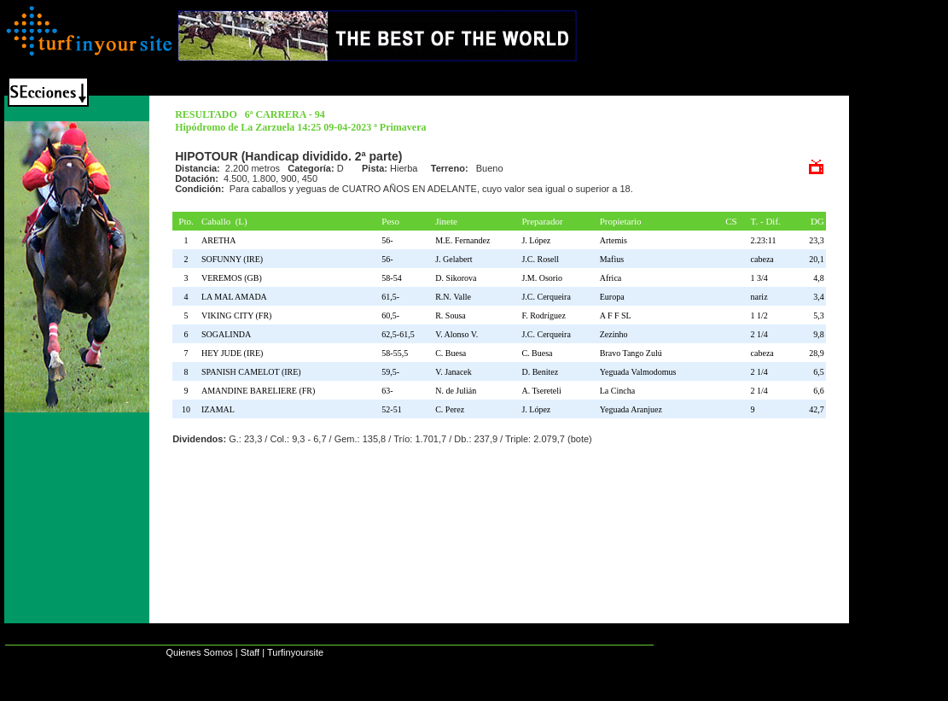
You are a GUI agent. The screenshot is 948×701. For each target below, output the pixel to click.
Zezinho (614, 334)
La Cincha (617, 390)
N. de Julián (455, 390)
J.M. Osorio (541, 278)
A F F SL (615, 315)
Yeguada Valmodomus (638, 372)
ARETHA (220, 240)
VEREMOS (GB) (233, 278)
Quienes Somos (199, 652)
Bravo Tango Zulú (631, 353)
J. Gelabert (453, 259)
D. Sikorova (455, 278)
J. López (535, 240)
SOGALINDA (228, 334)
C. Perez (449, 409)
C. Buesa (450, 353)
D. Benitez (539, 372)
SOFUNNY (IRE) (234, 259)
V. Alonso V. (456, 334)
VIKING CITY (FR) (238, 315)
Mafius (612, 259)
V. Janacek (453, 372)
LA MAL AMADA (235, 296)
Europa (612, 296)
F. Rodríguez (543, 315)
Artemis (613, 240)
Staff (250, 652)
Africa (611, 278)
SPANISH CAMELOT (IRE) (253, 372)
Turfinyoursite (295, 652)
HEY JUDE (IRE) (234, 353)
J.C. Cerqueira (546, 296)
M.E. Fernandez (462, 240)
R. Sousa (450, 315)
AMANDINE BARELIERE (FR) (260, 390)
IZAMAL (220, 409)
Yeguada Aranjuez (631, 409)
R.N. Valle (453, 296)
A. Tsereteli (541, 390)
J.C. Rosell (540, 259)
